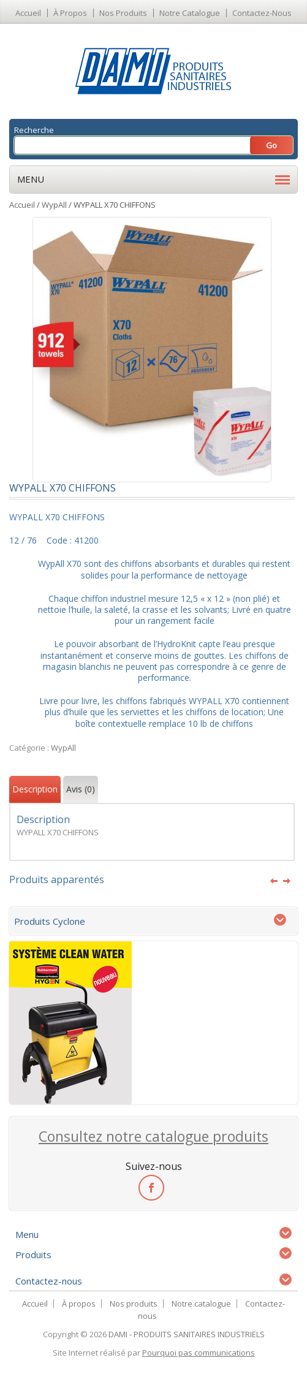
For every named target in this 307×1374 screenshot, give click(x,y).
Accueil (28, 12)
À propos (70, 12)
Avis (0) (80, 789)
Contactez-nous (262, 12)
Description (35, 789)
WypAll (54, 204)
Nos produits (123, 12)
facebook (151, 1187)
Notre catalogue (189, 12)
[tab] (35, 791)
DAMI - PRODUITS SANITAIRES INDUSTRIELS (186, 1334)
